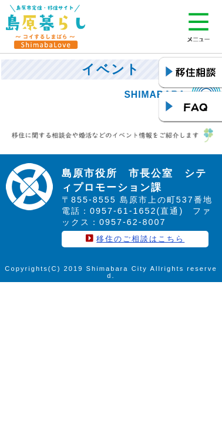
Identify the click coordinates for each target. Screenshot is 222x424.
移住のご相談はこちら (140, 238)
